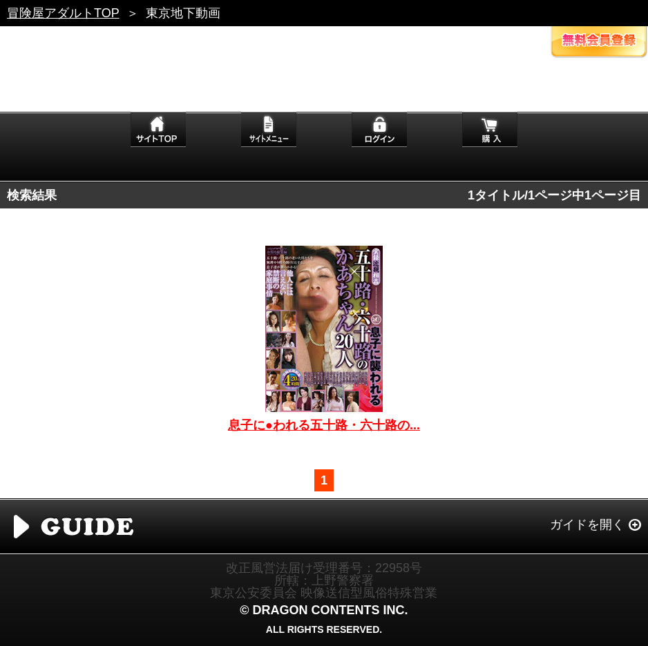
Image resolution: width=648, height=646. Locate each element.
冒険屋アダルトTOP (63, 13)
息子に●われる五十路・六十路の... (324, 425)
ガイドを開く (587, 524)
